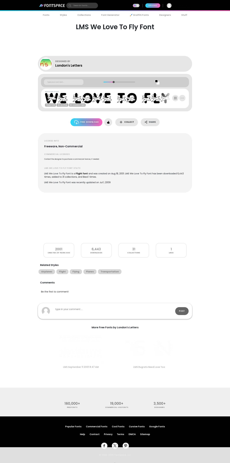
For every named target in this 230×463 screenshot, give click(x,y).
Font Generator (110, 15)
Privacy (108, 434)
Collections (84, 15)
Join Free (183, 5)
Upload (152, 5)
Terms (120, 434)
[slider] (113, 82)
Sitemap (145, 434)
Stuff (184, 15)
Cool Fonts (118, 426)
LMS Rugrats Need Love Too (149, 367)
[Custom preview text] (63, 82)
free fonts (72, 407)
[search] (82, 5)
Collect (126, 122)
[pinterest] (126, 446)
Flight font (82, 173)
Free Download (86, 122)
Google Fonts (157, 426)
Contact (95, 434)
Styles (63, 15)
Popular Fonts (73, 426)
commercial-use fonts (116, 407)
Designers (165, 15)
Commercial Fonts (96, 426)
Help (82, 434)
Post (182, 311)
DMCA (132, 434)
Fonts (46, 15)
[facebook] (104, 446)
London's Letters (68, 65)
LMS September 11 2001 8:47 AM (81, 367)
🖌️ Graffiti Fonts (139, 15)
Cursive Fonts (137, 426)
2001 (58, 249)
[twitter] (115, 446)
